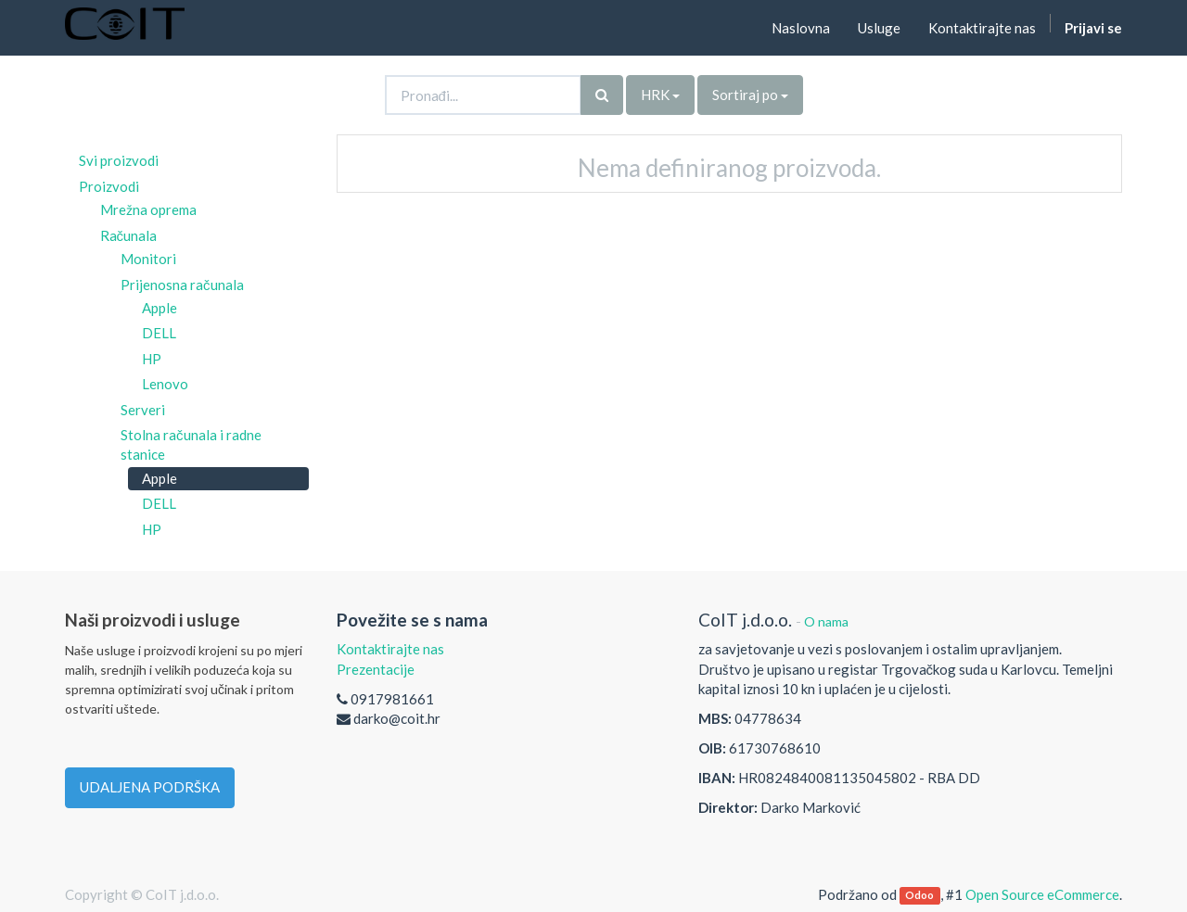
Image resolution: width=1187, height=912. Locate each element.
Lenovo (165, 383)
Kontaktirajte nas (390, 648)
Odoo (919, 896)
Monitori (148, 258)
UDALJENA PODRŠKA (150, 787)
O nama (826, 621)
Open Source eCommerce (1042, 894)
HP (151, 358)
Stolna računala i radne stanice (191, 444)
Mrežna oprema (148, 209)
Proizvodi (109, 186)
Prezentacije (376, 669)
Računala (129, 235)
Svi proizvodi (119, 160)
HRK (660, 94)
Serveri (143, 409)
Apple (159, 307)
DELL (159, 332)
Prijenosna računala (182, 284)
